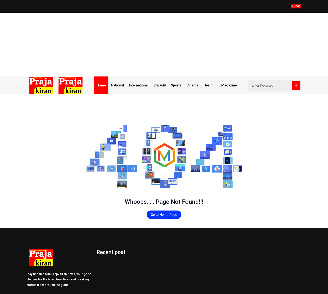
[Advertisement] (164, 44)
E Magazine (228, 85)
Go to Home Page (164, 215)
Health (208, 85)
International (139, 85)
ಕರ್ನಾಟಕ (160, 85)
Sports (176, 85)
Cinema (192, 85)
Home (101, 85)
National (117, 85)
